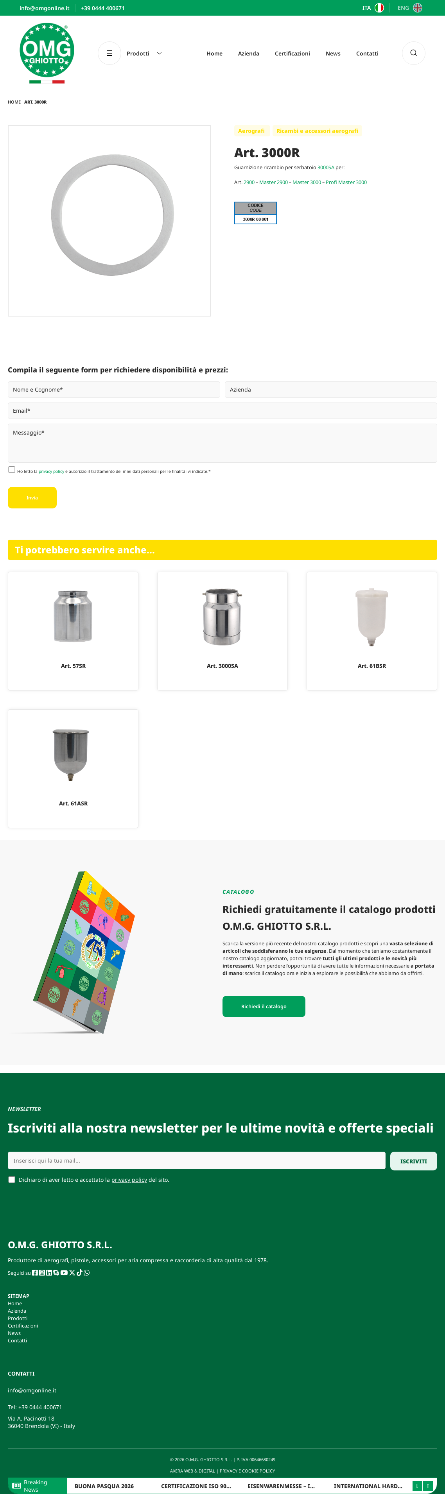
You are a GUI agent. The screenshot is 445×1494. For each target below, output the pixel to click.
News (333, 53)
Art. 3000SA (222, 665)
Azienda (248, 53)
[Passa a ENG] (408, 8)
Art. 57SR (73, 665)
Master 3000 (306, 182)
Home (214, 53)
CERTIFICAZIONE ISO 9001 (197, 1486)
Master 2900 (273, 182)
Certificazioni (292, 53)
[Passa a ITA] (372, 8)
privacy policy (51, 471)
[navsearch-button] (413, 53)
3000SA (326, 167)
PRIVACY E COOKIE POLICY (248, 1471)
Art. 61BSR (372, 665)
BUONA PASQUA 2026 (104, 1486)
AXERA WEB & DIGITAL (192, 1471)
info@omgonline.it (32, 1390)
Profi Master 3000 (346, 182)
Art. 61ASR (73, 803)
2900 (249, 182)
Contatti (367, 53)
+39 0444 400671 (40, 1407)
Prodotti (17, 1318)
